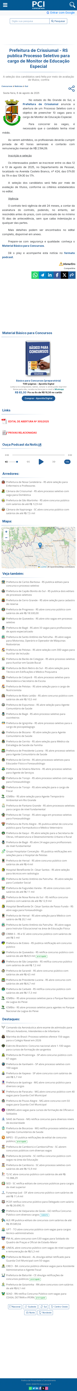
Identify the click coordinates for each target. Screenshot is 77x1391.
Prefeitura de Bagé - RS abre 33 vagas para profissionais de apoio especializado (38, 629)
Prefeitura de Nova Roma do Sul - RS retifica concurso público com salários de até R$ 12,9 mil (37, 899)
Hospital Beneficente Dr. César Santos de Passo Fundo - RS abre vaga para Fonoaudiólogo (39, 908)
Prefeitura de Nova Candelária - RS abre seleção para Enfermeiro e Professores (37, 483)
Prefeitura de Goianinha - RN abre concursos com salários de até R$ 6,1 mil (39, 1286)
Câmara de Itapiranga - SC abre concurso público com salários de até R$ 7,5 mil (37, 511)
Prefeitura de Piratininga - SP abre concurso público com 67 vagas (39, 1056)
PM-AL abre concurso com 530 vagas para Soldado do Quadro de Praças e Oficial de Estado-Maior (37, 1240)
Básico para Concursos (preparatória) (38, 380)
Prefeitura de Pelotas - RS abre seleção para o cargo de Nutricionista (38, 688)
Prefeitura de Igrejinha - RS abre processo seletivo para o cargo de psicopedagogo (39, 724)
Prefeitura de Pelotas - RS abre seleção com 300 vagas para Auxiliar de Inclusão (40, 651)
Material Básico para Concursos (23, 245)
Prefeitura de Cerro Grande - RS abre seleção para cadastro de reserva (40, 602)
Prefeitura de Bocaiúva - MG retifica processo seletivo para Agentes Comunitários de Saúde (40, 1130)
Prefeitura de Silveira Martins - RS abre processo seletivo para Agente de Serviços (39, 770)
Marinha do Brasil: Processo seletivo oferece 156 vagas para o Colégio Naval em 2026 (38, 1038)
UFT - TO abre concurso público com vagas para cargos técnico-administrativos (38, 1231)
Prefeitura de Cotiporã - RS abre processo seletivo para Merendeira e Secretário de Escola (38, 679)
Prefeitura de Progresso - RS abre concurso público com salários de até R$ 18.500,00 (38, 611)
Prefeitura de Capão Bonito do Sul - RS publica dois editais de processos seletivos (40, 592)
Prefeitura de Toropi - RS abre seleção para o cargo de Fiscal (37, 789)
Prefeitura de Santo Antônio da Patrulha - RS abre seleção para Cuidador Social (39, 880)
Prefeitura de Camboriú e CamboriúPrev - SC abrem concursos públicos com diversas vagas (36, 1148)
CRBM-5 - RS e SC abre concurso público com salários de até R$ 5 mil (38, 935)
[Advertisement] (38, 34)
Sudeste (30, 1306)
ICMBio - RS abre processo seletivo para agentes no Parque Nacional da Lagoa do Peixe (40, 1009)
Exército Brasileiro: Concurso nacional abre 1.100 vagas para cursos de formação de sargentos (38, 1047)
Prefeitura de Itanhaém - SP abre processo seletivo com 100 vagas (38, 1065)
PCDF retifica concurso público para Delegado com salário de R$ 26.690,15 (40, 1203)
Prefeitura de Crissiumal (40, 104)
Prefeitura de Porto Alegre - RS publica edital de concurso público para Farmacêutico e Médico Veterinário (39, 825)
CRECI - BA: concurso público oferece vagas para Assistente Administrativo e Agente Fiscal (40, 1267)
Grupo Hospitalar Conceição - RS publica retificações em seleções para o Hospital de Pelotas (39, 853)
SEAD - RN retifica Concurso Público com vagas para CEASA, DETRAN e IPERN (36, 1295)
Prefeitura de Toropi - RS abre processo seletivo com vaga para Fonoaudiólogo (39, 779)
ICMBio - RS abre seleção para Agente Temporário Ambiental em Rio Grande (35, 798)
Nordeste (45, 1312)
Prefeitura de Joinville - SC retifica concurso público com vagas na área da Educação (38, 1157)
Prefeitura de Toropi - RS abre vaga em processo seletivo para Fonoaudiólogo (39, 816)
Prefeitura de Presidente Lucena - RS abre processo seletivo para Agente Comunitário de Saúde (40, 752)
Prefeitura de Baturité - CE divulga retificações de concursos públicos (34, 1277)
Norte (30, 1312)
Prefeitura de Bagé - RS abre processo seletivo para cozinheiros (35, 715)
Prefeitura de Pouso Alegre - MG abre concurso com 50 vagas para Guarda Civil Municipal (38, 1102)
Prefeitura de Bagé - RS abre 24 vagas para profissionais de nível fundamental (38, 844)
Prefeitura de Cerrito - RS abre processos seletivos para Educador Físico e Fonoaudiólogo (38, 761)
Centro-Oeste (59, 1306)
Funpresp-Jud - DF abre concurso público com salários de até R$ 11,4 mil (39, 1194)
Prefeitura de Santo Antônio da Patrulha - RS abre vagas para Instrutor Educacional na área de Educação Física (38, 926)
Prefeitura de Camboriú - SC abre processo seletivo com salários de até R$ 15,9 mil (38, 1166)
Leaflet (42, 567)
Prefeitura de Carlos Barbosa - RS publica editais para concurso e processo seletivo (37, 583)
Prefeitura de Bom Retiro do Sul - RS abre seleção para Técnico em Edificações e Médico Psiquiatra (37, 669)
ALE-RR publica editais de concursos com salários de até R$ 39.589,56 (39, 1222)
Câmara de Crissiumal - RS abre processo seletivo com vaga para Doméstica (37, 493)
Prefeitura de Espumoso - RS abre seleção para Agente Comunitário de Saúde (37, 706)
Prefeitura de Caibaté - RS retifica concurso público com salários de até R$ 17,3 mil (38, 990)
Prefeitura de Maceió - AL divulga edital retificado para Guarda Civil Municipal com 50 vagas (38, 1258)
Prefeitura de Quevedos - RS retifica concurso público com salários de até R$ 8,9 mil (39, 954)
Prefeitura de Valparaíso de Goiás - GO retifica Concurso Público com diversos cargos (38, 1213)
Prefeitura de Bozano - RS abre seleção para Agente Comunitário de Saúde (36, 734)
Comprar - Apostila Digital (38, 398)
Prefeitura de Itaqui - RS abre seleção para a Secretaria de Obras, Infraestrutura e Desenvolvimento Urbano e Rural (39, 834)
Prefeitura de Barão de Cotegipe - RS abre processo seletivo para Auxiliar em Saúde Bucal (40, 660)
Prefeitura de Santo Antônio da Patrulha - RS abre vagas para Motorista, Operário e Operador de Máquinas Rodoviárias (38, 640)
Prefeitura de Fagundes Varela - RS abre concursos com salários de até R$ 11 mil (38, 889)
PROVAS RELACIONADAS (22, 432)
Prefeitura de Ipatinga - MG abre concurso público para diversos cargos (38, 1084)
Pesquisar (58, 21)
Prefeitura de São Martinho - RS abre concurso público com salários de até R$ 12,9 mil (37, 502)
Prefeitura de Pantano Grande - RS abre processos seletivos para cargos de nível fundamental (40, 807)
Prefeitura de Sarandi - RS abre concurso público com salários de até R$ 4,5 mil (37, 972)
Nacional (14, 1306)
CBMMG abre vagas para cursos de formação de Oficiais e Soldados (40, 1111)
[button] (5, 4)
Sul (43, 1306)
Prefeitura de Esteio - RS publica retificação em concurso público (39, 944)
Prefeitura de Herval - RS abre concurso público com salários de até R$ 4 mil (36, 862)
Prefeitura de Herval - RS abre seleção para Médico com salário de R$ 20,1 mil (38, 917)
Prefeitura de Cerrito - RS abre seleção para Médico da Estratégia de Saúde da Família (37, 743)
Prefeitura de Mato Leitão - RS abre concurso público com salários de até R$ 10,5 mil (39, 697)
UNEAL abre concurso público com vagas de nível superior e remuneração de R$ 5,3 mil (40, 1249)
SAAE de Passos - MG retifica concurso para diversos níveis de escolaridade (40, 1120)
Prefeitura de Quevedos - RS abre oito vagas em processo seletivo (39, 620)
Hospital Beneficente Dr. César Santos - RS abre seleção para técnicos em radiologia (38, 871)
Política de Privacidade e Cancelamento (38, 1380)
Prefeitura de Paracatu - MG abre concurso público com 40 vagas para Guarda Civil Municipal (40, 1093)
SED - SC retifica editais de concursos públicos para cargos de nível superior (40, 1185)
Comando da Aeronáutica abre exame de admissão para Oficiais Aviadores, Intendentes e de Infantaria (39, 1029)
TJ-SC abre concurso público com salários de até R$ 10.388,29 (36, 1176)
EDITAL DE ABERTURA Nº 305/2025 (28, 421)
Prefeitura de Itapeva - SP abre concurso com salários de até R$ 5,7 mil (39, 1075)
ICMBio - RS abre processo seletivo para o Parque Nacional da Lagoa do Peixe (40, 1000)
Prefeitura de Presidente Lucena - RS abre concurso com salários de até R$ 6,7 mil (38, 981)
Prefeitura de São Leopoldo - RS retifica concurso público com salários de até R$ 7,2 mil (39, 963)
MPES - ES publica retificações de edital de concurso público (36, 1139)
